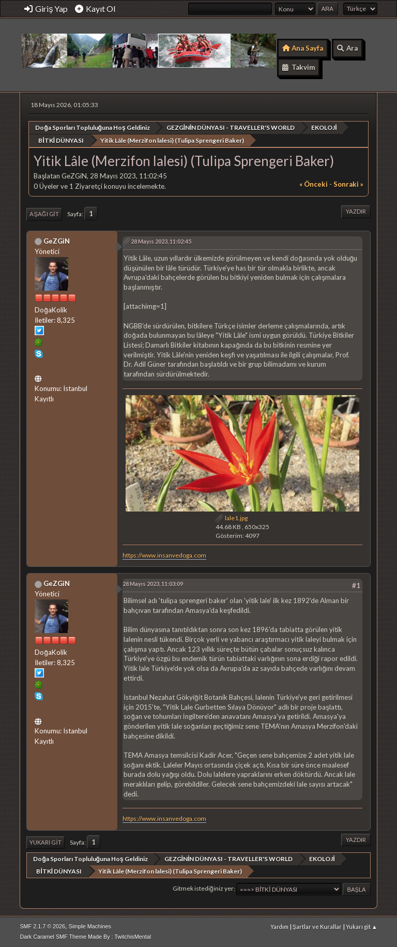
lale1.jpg (232, 518)
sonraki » (348, 184)
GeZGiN (56, 240)
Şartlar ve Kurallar (317, 926)
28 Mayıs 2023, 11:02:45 (161, 241)
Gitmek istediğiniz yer (203, 888)
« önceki (313, 184)
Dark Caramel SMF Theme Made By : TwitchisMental (85, 936)
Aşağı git (43, 214)
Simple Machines (90, 926)
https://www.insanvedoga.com (164, 555)
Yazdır (356, 211)
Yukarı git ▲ (361, 926)
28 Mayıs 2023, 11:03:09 (153, 583)
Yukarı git (45, 842)
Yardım (279, 926)
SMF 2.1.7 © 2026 (42, 926)
